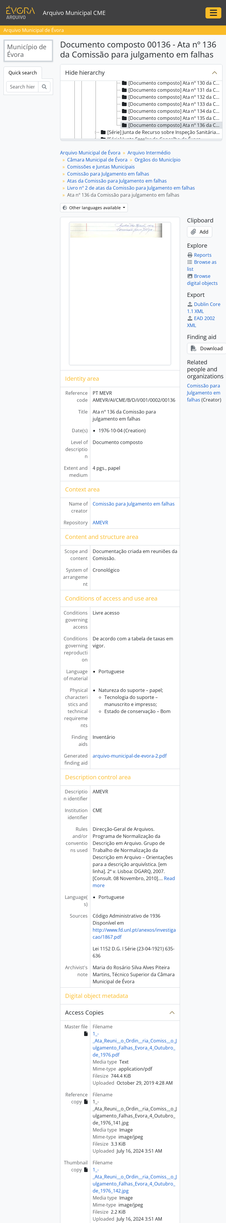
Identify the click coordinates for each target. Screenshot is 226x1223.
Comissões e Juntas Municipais (101, 167)
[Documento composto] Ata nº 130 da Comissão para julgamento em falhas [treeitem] (171, 82)
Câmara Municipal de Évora (97, 160)
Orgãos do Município (158, 160)
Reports (199, 255)
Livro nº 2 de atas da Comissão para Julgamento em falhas (131, 188)
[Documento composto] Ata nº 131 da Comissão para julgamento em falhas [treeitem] (171, 89)
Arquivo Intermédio (149, 152)
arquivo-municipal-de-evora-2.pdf (129, 756)
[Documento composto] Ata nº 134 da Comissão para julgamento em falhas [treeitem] (171, 111)
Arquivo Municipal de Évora (90, 152)
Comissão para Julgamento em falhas (108, 174)
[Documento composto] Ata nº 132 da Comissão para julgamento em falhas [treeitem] (171, 97)
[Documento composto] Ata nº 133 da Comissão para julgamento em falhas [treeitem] (171, 104)
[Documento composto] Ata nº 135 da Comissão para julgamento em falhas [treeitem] (171, 118)
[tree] (141, 110)
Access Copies (84, 1012)
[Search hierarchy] (22, 86)
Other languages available (92, 207)
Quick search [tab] (23, 72)
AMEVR (100, 522)
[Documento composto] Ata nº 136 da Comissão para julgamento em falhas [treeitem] (171, 125)
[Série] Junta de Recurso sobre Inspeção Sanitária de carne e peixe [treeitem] (161, 132)
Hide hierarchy (85, 72)
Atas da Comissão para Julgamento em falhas (117, 181)
